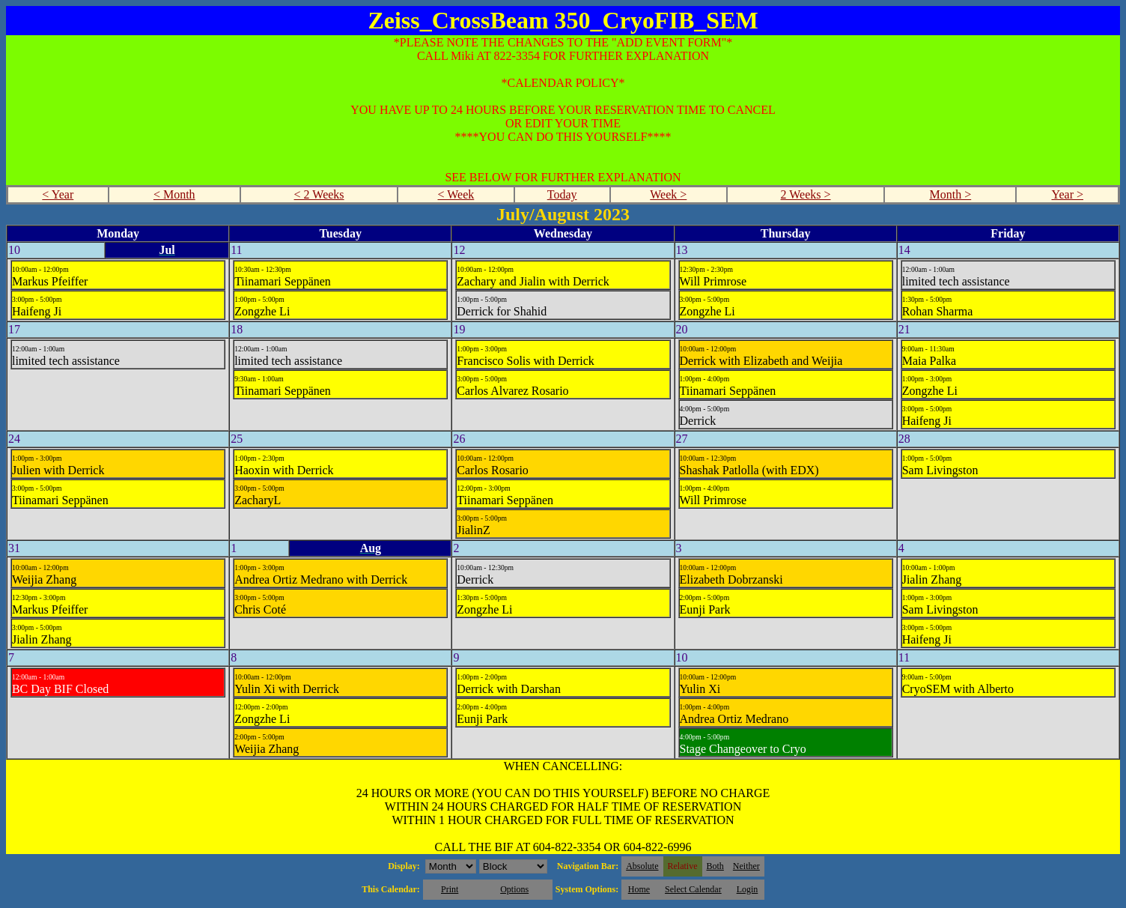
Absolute (642, 866)
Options (514, 889)
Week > (668, 194)
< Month (174, 194)
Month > (951, 194)
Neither (746, 866)
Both (715, 866)
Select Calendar (693, 889)
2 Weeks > (806, 194)
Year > (1067, 194)
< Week (456, 194)
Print (449, 889)
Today (562, 194)
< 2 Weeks (319, 194)
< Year (57, 194)
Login (747, 889)
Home (639, 889)
